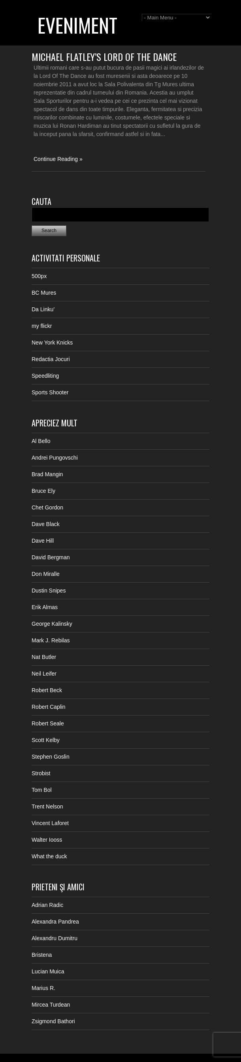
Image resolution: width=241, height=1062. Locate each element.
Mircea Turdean (51, 1004)
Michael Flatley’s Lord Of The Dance (104, 56)
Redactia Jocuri (51, 359)
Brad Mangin (47, 474)
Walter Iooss (47, 840)
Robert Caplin (49, 707)
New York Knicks (52, 342)
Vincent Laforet (50, 823)
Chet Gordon (47, 507)
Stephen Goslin (51, 756)
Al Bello (41, 441)
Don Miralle (46, 574)
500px (39, 276)
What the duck (49, 856)
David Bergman (51, 557)
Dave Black (46, 524)
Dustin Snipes (49, 590)
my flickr (42, 326)
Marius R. (43, 988)
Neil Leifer (44, 673)
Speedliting (45, 376)
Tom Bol (42, 790)
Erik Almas (45, 607)
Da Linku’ (43, 309)
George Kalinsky (52, 624)
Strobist (41, 773)
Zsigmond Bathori (53, 1021)
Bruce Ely (43, 491)
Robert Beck (47, 690)
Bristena (42, 955)
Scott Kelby (46, 740)
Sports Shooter (50, 392)
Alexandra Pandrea (55, 921)
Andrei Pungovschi (55, 457)
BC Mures (44, 293)
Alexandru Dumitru (54, 938)
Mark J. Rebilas (51, 640)
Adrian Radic (47, 905)
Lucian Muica (48, 971)
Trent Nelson (47, 806)
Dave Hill (43, 541)
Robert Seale (48, 723)
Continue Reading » (58, 159)
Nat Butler (44, 657)
